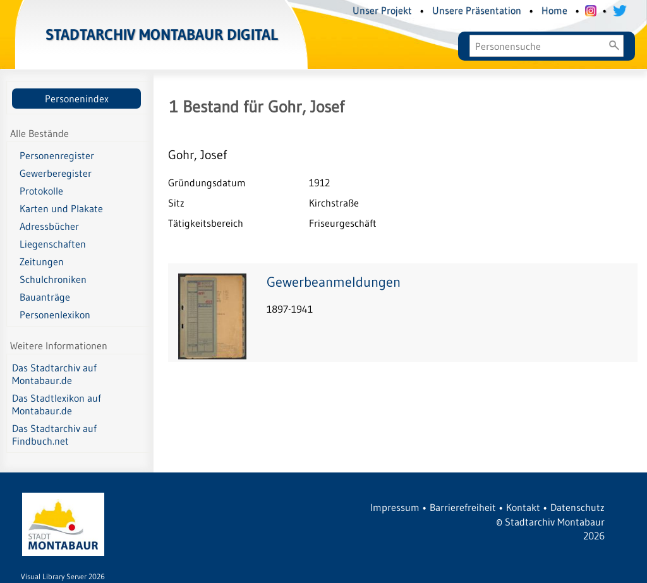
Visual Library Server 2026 (63, 576)
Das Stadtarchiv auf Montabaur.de (54, 374)
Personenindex (77, 98)
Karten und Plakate (61, 208)
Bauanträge (45, 297)
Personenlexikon (55, 314)
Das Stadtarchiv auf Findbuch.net (54, 434)
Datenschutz (577, 507)
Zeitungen (42, 261)
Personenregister (57, 155)
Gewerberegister (56, 173)
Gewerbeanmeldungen (334, 282)
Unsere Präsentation (476, 10)
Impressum (395, 507)
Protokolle (41, 190)
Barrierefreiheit (463, 507)
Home (554, 10)
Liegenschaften (53, 243)
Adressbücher (49, 226)
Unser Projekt (382, 10)
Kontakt (523, 507)
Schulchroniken (53, 279)
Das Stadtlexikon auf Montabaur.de (56, 404)
